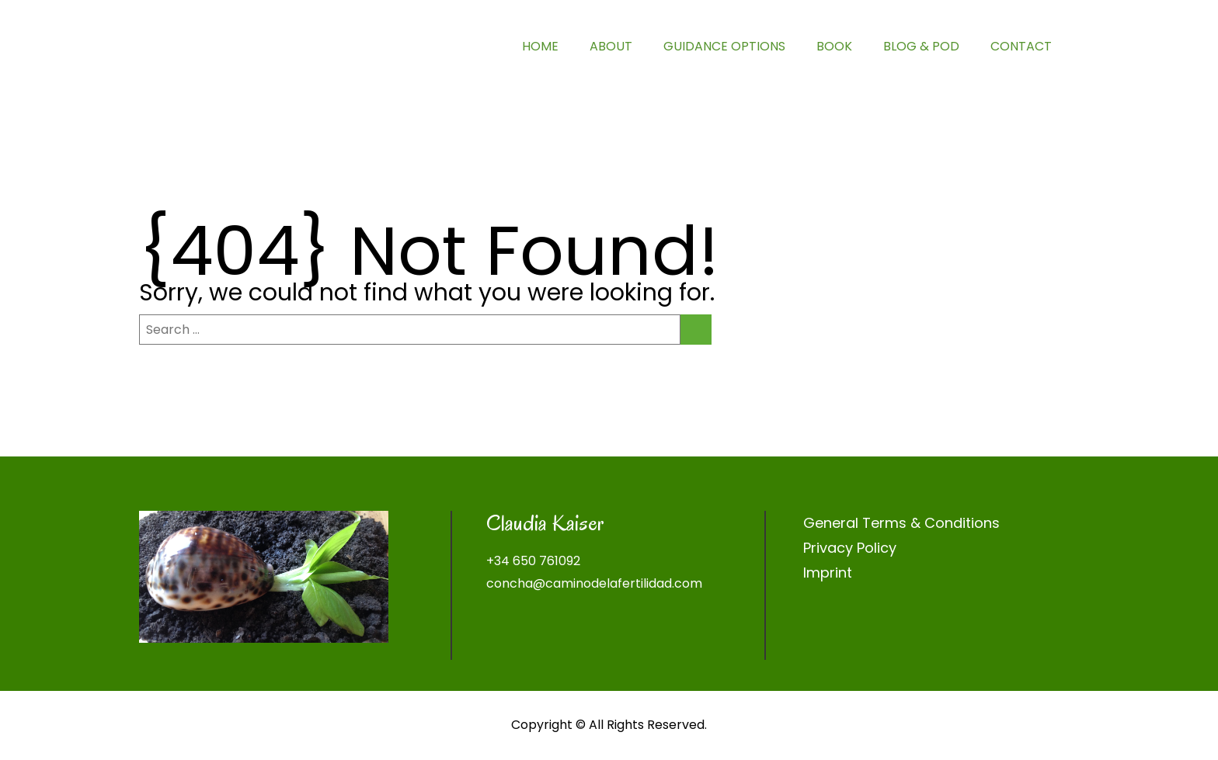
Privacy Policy (849, 547)
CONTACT (1021, 46)
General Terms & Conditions (901, 523)
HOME (540, 46)
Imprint (827, 572)
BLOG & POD (921, 46)
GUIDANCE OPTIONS (724, 46)
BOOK (834, 46)
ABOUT (611, 46)
